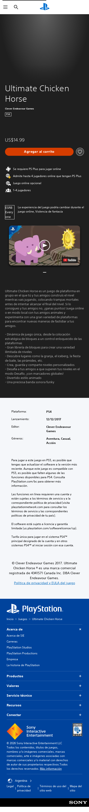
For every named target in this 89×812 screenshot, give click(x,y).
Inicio (10, 619)
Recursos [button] (44, 705)
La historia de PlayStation (23, 665)
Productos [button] (44, 676)
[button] (44, 245)
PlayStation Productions (22, 653)
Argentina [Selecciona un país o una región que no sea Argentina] (20, 780)
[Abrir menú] (5, 7)
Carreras (12, 641)
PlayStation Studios (19, 647)
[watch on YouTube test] (69, 260)
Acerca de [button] (44, 629)
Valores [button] (44, 686)
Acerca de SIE (15, 636)
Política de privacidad (24, 788)
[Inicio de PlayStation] (45, 7)
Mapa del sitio (76, 788)
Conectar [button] (44, 715)
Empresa (12, 659)
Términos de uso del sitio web (53, 788)
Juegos (22, 619)
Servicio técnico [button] (44, 695)
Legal (10, 786)
